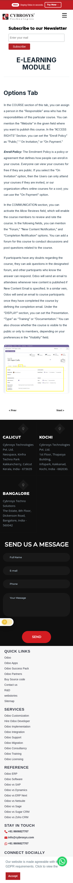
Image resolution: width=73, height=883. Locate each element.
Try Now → (53, 4)
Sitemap (9, 701)
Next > (60, 410)
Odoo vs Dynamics (15, 790)
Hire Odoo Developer (17, 721)
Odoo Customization (16, 715)
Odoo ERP (10, 773)
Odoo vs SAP (12, 784)
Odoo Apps (11, 663)
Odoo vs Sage (13, 806)
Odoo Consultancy (15, 748)
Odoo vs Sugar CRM (17, 811)
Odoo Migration (13, 742)
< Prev (12, 410)
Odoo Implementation (17, 726)
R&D (7, 690)
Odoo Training (13, 753)
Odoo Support (12, 737)
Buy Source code (14, 679)
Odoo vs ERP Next (15, 795)
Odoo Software (13, 779)
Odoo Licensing (13, 759)
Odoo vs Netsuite (14, 800)
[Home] (18, 19)
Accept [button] (12, 876)
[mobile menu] (64, 15)
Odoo (7, 657)
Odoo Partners (13, 673)
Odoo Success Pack (16, 668)
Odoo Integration (14, 732)
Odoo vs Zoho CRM (16, 817)
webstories (10, 695)
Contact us (10, 684)
